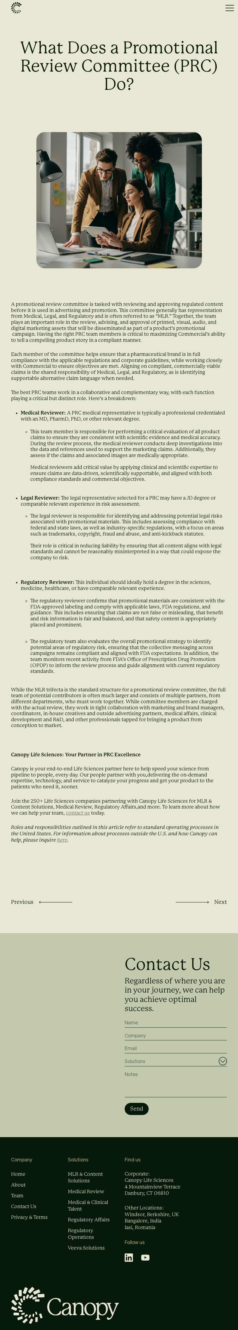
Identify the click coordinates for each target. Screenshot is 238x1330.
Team (17, 1200)
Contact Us (23, 1211)
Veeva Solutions (86, 1253)
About (18, 1190)
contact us (78, 813)
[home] (16, 8)
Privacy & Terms (29, 1222)
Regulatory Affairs (89, 1224)
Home (18, 1179)
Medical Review (86, 1196)
